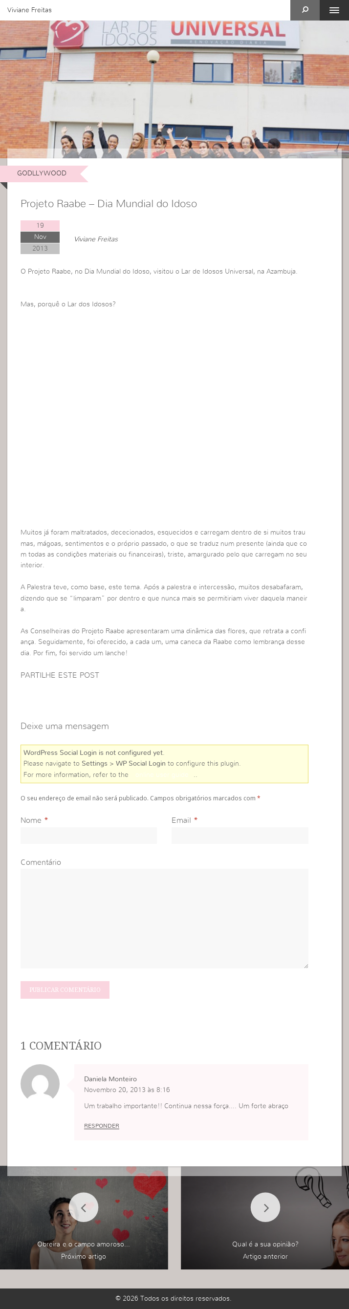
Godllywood (41, 173)
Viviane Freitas (29, 10)
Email (181, 820)
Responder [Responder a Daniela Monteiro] (101, 1126)
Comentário (41, 862)
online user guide (162, 775)
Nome (31, 820)
